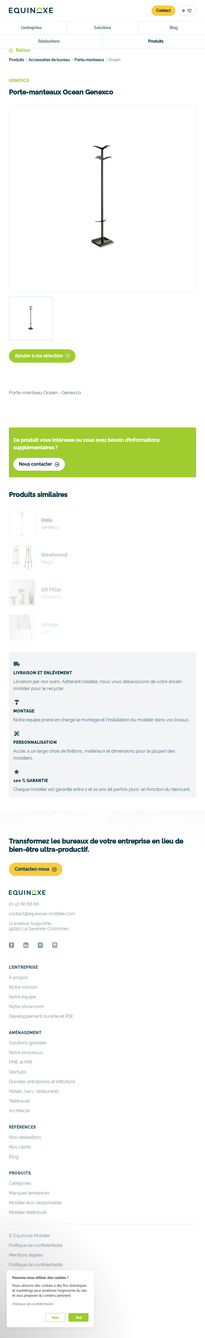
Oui (79, 1317)
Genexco (19, 80)
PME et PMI (20, 1062)
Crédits (16, 1284)
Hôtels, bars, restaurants (34, 1091)
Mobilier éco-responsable (35, 1202)
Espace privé (22, 1293)
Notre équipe (22, 996)
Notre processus (26, 1052)
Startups (17, 1072)
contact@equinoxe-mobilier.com (42, 913)
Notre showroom (26, 1006)
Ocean (114, 60)
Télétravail (19, 1101)
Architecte (19, 1110)
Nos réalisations (25, 1137)
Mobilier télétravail (27, 1212)
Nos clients (20, 1147)
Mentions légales (26, 1255)
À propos (18, 977)
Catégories (20, 1183)
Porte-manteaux (89, 60)
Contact (163, 10)
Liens (14, 1274)
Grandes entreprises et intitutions (42, 1081)
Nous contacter (39, 464)
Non (55, 1317)
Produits (16, 60)
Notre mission (23, 987)
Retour (20, 50)
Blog (14, 1156)
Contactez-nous (36, 869)
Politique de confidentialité (35, 1264)
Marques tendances (29, 1193)
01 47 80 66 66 (24, 904)
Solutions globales (28, 1042)
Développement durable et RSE (41, 1016)
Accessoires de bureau (49, 60)
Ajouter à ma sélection (42, 355)
